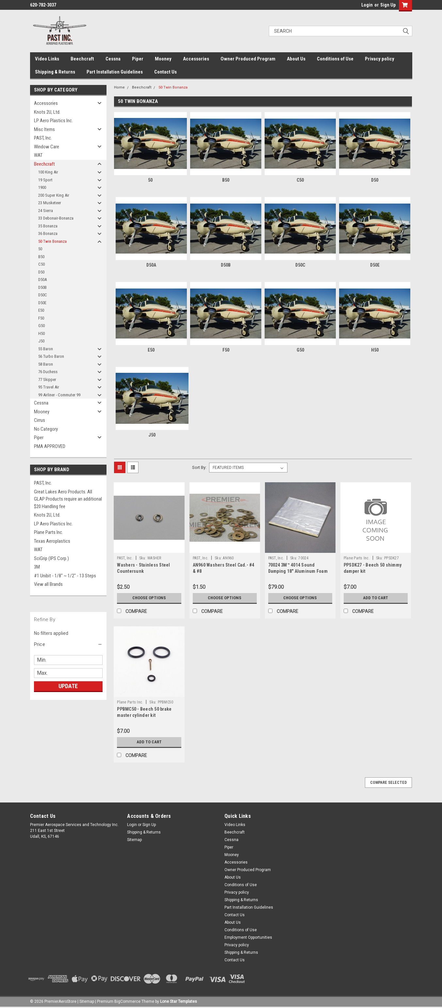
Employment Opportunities (248, 937)
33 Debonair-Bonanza (56, 218)
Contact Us (165, 72)
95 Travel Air (48, 387)
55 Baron (45, 348)
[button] (68, 644)
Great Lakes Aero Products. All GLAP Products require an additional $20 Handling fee (68, 499)
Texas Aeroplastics (52, 541)
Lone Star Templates (178, 1001)
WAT (38, 155)
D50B (42, 287)
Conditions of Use (335, 59)
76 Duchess (47, 371)
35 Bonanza (47, 225)
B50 (41, 256)
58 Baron (45, 364)
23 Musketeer (49, 202)
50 (40, 248)
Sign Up (388, 5)
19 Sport (45, 179)
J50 (41, 341)
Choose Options (149, 598)
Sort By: (199, 467)
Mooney (163, 59)
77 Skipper (47, 379)
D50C (42, 294)
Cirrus (39, 420)
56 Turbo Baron (51, 356)
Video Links (47, 59)
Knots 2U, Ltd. (47, 112)
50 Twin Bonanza (52, 241)
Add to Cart (375, 598)
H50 (41, 333)
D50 (41, 272)
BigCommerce (127, 1001)
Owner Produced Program (248, 59)
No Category (46, 429)
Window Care (46, 147)
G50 (41, 325)
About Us (296, 59)
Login (367, 5)
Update (68, 686)
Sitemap (134, 839)
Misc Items (44, 129)
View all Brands (48, 584)
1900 (42, 187)
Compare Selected (388, 782)
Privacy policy (379, 59)
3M (37, 567)
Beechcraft (82, 59)
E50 (41, 310)
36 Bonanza (47, 233)
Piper (137, 59)
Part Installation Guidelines (115, 72)
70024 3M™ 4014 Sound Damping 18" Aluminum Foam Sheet (298, 571)
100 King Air (48, 172)
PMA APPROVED (49, 446)
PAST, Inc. (43, 138)
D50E (42, 302)
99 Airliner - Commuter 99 (59, 394)
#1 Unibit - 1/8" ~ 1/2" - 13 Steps (65, 576)
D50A (42, 279)
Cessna (113, 59)
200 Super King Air (53, 195)
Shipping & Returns (55, 72)
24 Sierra (45, 210)
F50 (41, 318)
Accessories (196, 59)
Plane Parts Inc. (48, 532)
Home (119, 87)
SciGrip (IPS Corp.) (51, 558)
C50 (41, 264)
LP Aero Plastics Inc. (53, 121)
